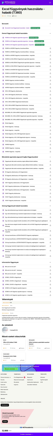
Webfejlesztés (4, 394)
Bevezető (5, 24)
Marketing (3, 392)
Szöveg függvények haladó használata (15, 206)
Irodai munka (4, 382)
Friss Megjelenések (19, 377)
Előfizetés (42, 377)
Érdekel (5, 421)
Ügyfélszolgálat (44, 379)
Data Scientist (4, 387)
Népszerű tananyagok (19, 379)
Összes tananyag (5, 377)
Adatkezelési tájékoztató (33, 382)
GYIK (41, 382)
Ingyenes (16, 384)
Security (2, 379)
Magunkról (29, 377)
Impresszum (30, 379)
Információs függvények (10, 262)
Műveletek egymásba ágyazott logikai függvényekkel (20, 157)
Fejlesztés (3, 384)
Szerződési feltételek (32, 384)
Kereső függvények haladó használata (14, 33)
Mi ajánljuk (16, 382)
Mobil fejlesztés (4, 389)
